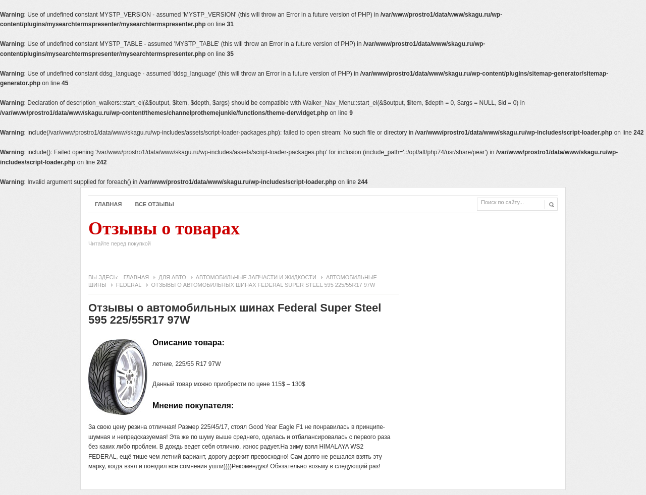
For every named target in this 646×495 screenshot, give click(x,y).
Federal (129, 285)
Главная (108, 204)
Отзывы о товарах (164, 236)
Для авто (172, 277)
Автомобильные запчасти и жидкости (256, 277)
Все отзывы (154, 204)
